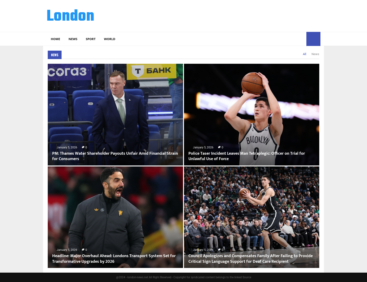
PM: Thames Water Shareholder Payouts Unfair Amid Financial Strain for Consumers (115, 156)
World (109, 39)
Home (55, 39)
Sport (90, 39)
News (73, 39)
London (70, 17)
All (304, 54)
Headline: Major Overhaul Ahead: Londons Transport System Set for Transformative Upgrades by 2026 (114, 258)
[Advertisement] (235, 15)
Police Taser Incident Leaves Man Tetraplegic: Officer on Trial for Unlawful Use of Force (246, 156)
